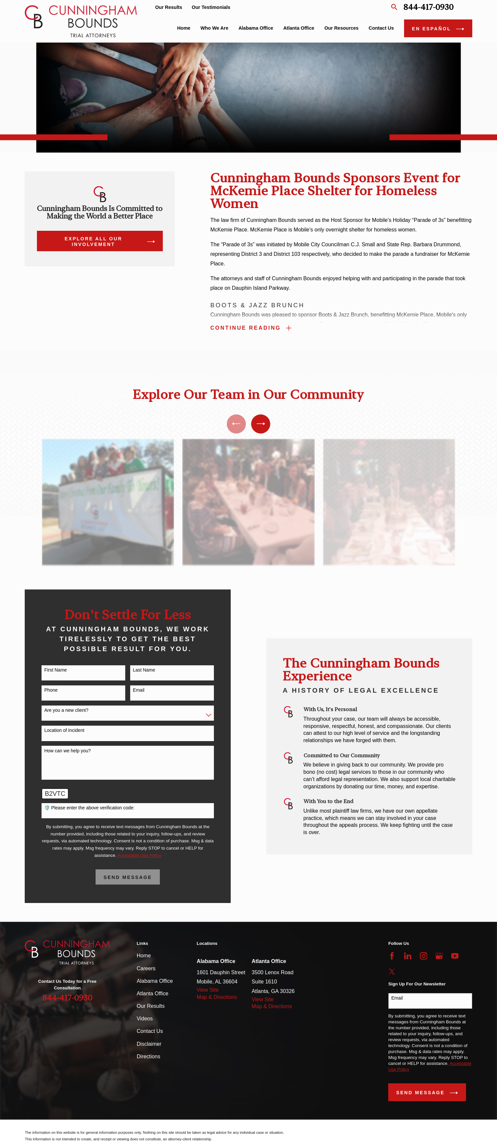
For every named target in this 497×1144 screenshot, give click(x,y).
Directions (148, 1056)
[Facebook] (392, 956)
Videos (145, 1018)
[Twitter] (392, 972)
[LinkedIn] (408, 956)
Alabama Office (155, 981)
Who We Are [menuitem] (214, 28)
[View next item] (260, 424)
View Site (208, 990)
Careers (146, 968)
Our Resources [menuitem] (341, 28)
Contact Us (150, 1031)
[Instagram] (423, 956)
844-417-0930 (428, 7)
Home (144, 955)
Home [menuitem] (183, 28)
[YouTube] (455, 956)
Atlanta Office (152, 993)
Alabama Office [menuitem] (255, 28)
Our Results (168, 7)
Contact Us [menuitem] (381, 28)
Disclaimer (149, 1044)
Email (397, 998)
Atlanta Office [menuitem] (298, 28)
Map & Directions (217, 997)
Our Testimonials (211, 7)
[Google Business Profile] (439, 956)
